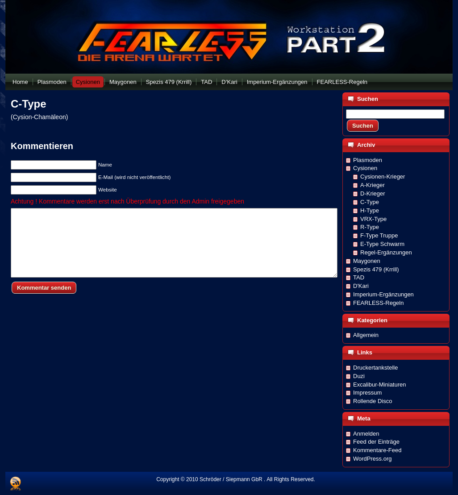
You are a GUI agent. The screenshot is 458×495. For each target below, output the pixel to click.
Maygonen (366, 261)
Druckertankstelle (375, 367)
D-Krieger (372, 193)
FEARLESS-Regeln (378, 302)
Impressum (367, 392)
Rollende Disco (372, 401)
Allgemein (366, 335)
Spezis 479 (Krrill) (376, 269)
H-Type (369, 210)
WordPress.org (372, 458)
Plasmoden (367, 160)
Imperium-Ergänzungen (383, 294)
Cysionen (365, 168)
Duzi (359, 376)
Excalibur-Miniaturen (379, 384)
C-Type (28, 104)
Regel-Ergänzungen (386, 252)
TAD (358, 277)
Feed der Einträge (376, 441)
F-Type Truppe (379, 235)
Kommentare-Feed (377, 450)
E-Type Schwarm (382, 244)
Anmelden (366, 433)
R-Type (369, 227)
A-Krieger (372, 185)
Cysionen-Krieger (382, 176)
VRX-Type (373, 219)
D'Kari (361, 286)
